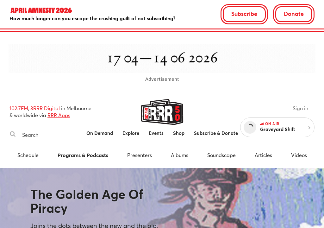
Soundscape (221, 155)
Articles (263, 155)
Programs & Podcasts (83, 155)
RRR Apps (58, 115)
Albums (179, 155)
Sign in (300, 108)
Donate (294, 13)
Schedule (28, 155)
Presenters (139, 155)
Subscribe (244, 13)
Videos (299, 155)
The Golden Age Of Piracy (86, 201)
